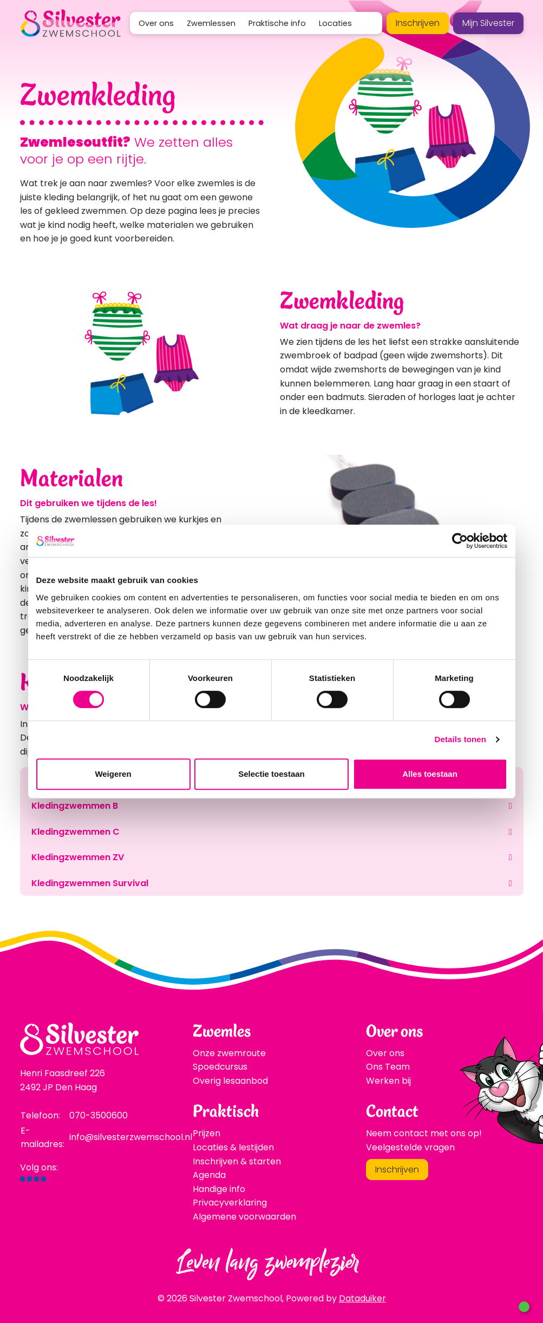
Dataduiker (362, 1298)
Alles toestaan (429, 773)
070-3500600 (98, 1115)
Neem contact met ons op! (424, 1133)
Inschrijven (418, 23)
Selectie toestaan (271, 773)
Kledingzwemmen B (74, 806)
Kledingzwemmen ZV (77, 857)
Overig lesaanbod (230, 1081)
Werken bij (388, 1081)
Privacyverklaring (230, 1202)
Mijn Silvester (488, 23)
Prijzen (206, 1133)
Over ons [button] (156, 23)
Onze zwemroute (229, 1053)
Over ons (385, 1053)
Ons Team (388, 1066)
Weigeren (113, 773)
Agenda (209, 1175)
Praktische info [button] (277, 23)
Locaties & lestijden (233, 1147)
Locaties (335, 23)
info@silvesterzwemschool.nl (130, 1137)
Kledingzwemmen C (75, 832)
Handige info (219, 1189)
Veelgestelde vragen (410, 1147)
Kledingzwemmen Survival (89, 883)
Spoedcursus (220, 1066)
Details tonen (460, 739)
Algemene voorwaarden (244, 1216)
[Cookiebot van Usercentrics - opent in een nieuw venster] (460, 541)
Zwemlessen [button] (211, 23)
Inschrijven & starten (237, 1161)
